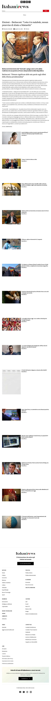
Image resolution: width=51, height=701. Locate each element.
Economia (28, 579)
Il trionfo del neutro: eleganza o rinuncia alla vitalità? (34, 370)
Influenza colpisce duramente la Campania (32, 239)
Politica (28, 570)
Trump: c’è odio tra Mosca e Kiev (29, 159)
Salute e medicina (30, 587)
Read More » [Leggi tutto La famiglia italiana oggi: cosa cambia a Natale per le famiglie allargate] (24, 321)
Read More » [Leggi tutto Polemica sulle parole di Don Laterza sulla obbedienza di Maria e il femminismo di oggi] (24, 492)
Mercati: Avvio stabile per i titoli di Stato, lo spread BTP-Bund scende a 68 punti (35, 436)
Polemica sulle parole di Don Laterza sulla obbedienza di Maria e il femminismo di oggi (35, 490)
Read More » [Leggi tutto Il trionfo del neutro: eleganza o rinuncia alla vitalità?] (24, 371)
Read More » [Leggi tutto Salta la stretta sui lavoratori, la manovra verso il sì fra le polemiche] (24, 213)
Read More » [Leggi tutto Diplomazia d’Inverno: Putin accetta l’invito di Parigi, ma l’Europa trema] (24, 465)
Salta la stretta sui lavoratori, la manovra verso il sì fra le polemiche (35, 211)
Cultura (28, 599)
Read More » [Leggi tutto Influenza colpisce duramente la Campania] (24, 241)
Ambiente (4, 616)
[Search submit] (46, 11)
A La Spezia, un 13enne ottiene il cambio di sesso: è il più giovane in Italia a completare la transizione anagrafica (35, 265)
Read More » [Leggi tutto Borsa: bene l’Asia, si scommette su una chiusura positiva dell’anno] (24, 412)
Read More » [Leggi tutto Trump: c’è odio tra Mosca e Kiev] (24, 161)
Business (4, 599)
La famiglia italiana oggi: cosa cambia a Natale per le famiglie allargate (34, 319)
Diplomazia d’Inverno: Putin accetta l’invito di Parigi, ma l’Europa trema (35, 463)
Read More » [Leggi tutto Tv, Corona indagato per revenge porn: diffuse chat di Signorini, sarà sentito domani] (24, 348)
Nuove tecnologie (7, 611)
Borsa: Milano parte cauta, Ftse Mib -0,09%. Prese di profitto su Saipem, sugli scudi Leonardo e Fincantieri (34, 184)
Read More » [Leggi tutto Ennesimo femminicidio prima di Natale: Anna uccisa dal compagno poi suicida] (24, 294)
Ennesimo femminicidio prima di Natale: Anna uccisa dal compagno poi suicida (35, 292)
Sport (3, 613)
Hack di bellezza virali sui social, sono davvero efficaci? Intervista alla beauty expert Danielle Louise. (35, 133)
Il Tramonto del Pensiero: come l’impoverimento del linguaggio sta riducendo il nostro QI (34, 517)
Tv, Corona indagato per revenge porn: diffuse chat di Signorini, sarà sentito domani (34, 346)
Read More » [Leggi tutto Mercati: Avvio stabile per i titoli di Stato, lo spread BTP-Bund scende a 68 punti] (24, 438)
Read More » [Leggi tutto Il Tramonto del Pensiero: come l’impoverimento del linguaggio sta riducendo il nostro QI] (24, 519)
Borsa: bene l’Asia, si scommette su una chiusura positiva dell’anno (35, 410)
